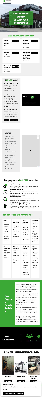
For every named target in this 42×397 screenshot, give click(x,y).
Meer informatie (8, 381)
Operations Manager (6, 53)
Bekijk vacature (15, 41)
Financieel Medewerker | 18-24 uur (6, 42)
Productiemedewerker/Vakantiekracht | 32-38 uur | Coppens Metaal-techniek (26, 55)
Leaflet (38, 166)
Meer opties (5, 389)
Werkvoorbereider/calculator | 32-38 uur (7, 67)
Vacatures (6, 120)
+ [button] (38, 136)
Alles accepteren (20, 393)
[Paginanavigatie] (38, 2)
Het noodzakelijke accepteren (9, 393)
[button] (30, 150)
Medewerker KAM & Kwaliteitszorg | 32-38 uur (26, 43)
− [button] (38, 138)
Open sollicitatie (14, 120)
